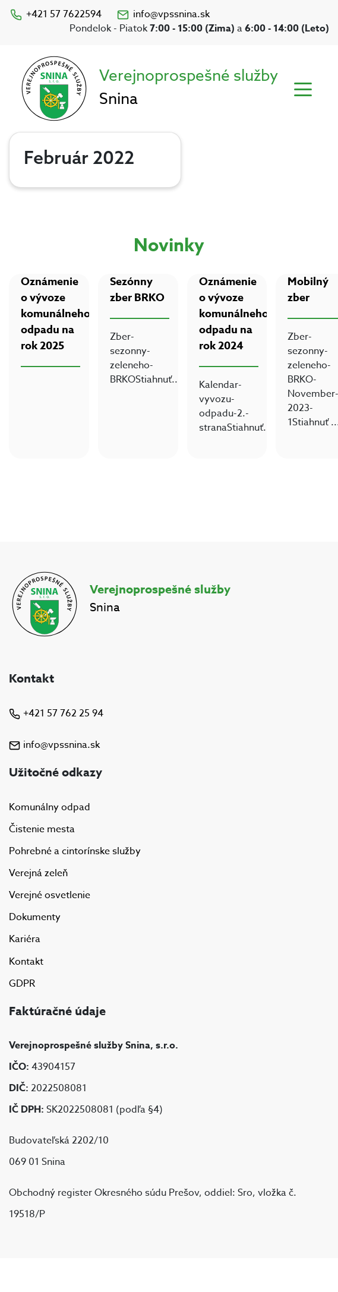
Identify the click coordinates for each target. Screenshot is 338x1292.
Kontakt (26, 962)
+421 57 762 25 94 (56, 713)
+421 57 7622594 (55, 14)
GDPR (22, 984)
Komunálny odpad (49, 807)
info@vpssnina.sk (163, 14)
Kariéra (24, 940)
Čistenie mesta (42, 829)
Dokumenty (35, 917)
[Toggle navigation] (303, 88)
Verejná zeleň (38, 873)
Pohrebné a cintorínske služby (75, 851)
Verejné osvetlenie (49, 895)
